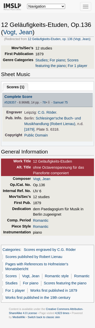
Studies (41, 60)
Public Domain (36, 135)
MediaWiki (18, 317)
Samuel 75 (60, 102)
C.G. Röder (47, 112)
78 (44, 102)
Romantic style (57, 276)
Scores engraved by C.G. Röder (50, 250)
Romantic (40, 220)
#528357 (10, 102)
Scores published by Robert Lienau (33, 257)
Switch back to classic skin (44, 317)
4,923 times (62, 313)
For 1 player (77, 66)
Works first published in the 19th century (37, 298)
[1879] (29, 129)
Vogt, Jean (17, 32)
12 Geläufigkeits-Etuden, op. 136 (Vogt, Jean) (59, 39)
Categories (11, 250)
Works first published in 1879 (53, 290)
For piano (57, 60)
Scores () (15, 87)
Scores (11, 276)
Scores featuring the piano (65, 283)
